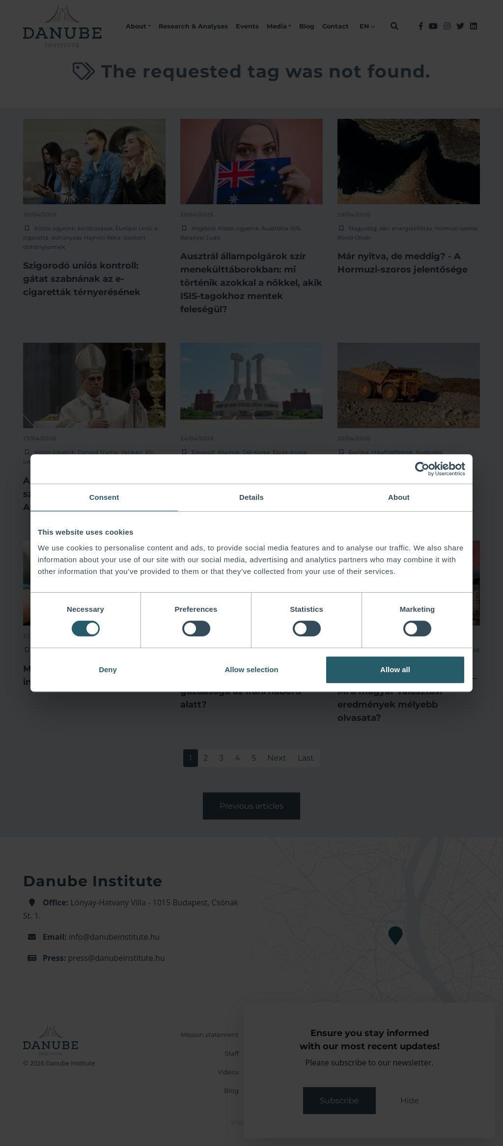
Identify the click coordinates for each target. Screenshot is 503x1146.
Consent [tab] (104, 497)
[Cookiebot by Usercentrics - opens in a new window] (422, 469)
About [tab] (399, 497)
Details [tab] (251, 497)
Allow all (395, 669)
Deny (108, 669)
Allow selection (251, 669)
